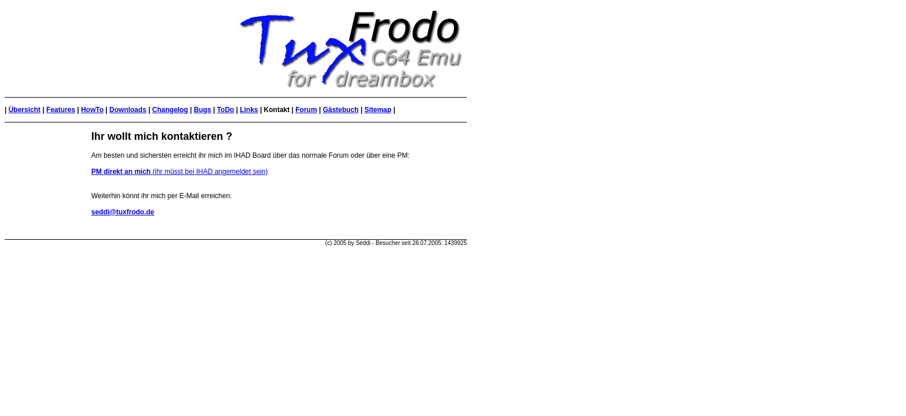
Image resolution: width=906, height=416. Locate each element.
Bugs (202, 110)
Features (60, 110)
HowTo (92, 110)
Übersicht (24, 110)
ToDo (225, 110)
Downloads (127, 110)
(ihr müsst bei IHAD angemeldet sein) (179, 172)
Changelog (170, 110)
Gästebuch (341, 110)
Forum (306, 110)
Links (249, 110)
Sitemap (378, 110)
